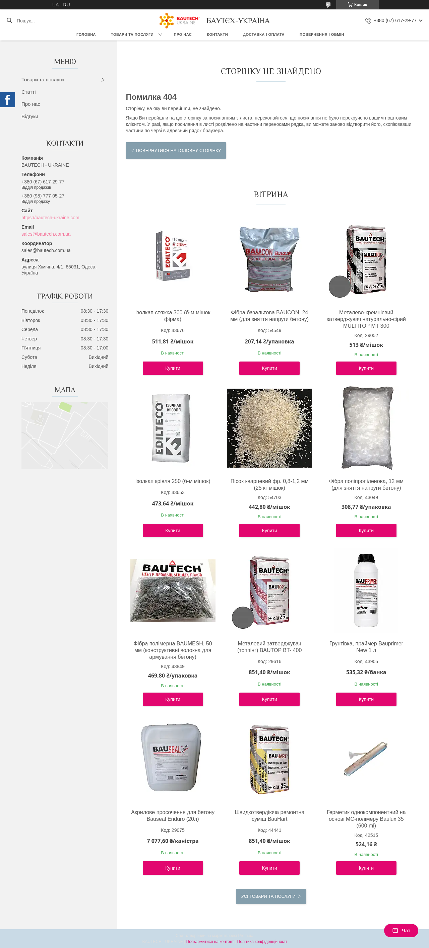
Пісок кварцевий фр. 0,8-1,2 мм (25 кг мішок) (270, 484)
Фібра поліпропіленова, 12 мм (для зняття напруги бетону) (366, 484)
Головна (86, 34)
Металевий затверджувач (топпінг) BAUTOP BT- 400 (269, 647)
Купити (172, 368)
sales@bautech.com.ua (46, 234)
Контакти (217, 34)
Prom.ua (245, 935)
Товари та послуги (132, 34)
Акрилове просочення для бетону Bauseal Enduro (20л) (172, 815)
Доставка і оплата (264, 34)
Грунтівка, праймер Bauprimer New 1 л (366, 647)
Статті (28, 92)
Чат (401, 931)
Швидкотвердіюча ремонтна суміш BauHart (269, 815)
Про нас (183, 34)
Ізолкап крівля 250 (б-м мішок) (172, 481)
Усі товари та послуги (268, 896)
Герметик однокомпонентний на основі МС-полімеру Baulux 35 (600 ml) (366, 818)
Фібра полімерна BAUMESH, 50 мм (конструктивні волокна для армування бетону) (173, 650)
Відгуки (29, 116)
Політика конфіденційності (262, 941)
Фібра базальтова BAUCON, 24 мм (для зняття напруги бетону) (269, 316)
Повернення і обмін (322, 34)
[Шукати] (9, 20)
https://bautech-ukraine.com (50, 217)
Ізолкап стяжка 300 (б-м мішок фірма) (172, 316)
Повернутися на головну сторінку (178, 150)
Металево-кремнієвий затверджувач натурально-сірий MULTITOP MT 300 (366, 319)
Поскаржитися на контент (210, 941)
